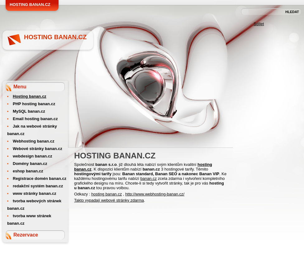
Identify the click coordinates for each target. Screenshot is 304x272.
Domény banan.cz (30, 163)
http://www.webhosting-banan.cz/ (154, 194)
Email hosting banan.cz (35, 118)
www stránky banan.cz (34, 193)
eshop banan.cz (28, 171)
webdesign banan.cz (32, 156)
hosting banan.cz (106, 194)
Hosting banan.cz (55, 37)
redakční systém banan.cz (38, 186)
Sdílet (259, 23)
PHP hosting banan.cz (34, 103)
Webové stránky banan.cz (37, 148)
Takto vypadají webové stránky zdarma (109, 200)
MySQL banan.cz (29, 111)
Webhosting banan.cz (33, 141)
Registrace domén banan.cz (39, 178)
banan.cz (148, 178)
